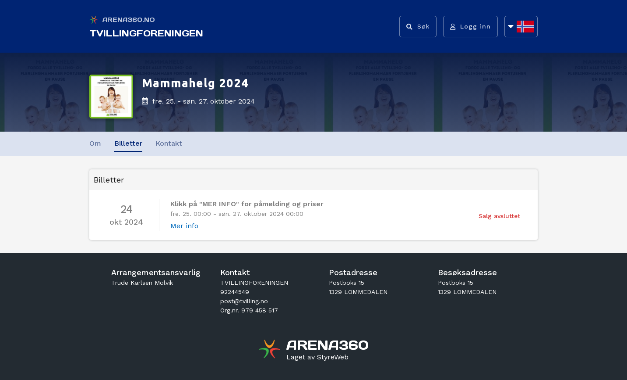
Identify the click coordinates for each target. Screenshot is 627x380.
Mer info (184, 226)
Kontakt (168, 143)
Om (95, 143)
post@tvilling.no (244, 301)
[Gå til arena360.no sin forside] (270, 350)
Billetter (128, 143)
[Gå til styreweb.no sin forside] (317, 357)
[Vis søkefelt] (418, 26)
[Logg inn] (470, 26)
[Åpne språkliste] (521, 26)
